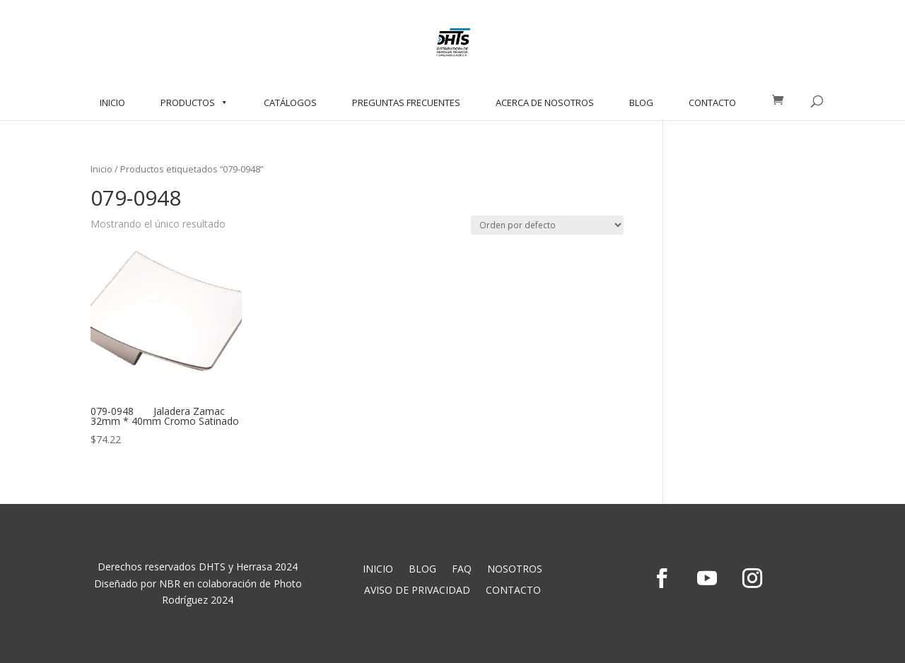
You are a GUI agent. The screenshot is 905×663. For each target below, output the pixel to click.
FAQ (462, 569)
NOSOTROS (514, 569)
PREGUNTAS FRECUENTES (406, 102)
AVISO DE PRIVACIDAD (417, 591)
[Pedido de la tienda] (547, 225)
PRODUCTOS (194, 102)
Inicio (101, 169)
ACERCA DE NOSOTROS (545, 102)
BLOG (641, 102)
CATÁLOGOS (290, 102)
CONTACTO (712, 102)
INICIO (112, 102)
